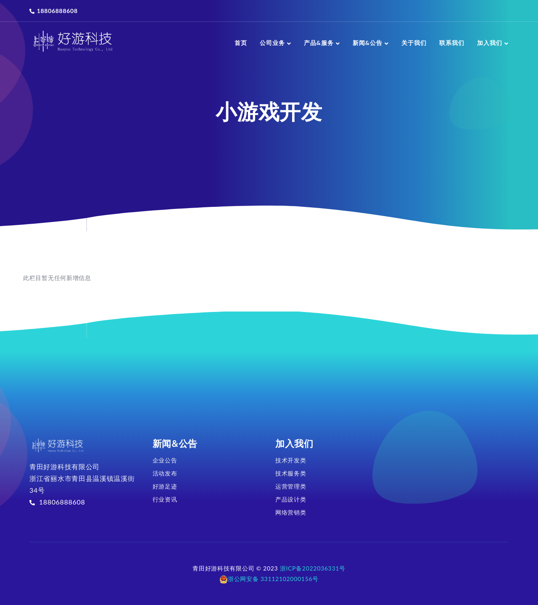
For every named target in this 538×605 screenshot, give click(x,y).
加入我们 (493, 43)
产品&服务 (322, 43)
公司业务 (275, 43)
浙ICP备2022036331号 (312, 568)
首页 (241, 42)
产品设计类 (290, 499)
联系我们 (451, 42)
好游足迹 (165, 486)
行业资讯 (165, 499)
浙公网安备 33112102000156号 (269, 578)
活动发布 (165, 473)
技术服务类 (290, 473)
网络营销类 (290, 512)
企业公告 (165, 460)
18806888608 (53, 10)
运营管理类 (290, 486)
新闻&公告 (371, 43)
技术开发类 (290, 460)
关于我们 (414, 42)
